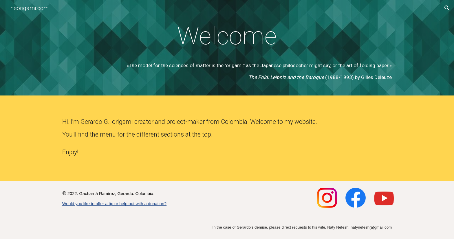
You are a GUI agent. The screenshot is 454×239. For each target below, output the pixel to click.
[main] (227, 36)
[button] (447, 8)
